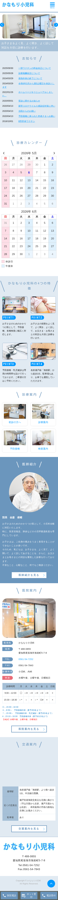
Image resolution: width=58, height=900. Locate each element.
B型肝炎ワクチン (26, 121)
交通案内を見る (29, 828)
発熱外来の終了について (30, 78)
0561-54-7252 (31, 865)
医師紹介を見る (29, 575)
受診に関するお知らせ (29, 101)
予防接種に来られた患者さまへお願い (36, 116)
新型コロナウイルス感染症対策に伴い (36, 106)
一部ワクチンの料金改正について (34, 68)
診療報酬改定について (29, 73)
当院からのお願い (27, 111)
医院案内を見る (29, 729)
